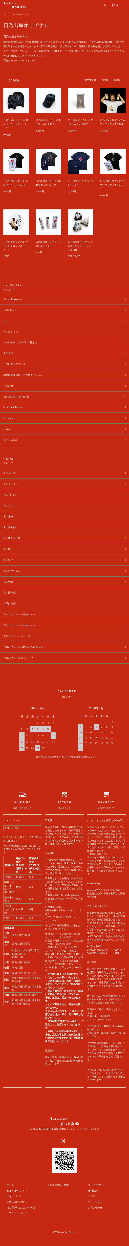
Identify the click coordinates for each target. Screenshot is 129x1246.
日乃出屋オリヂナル (23, 14)
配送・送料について (14, 1207)
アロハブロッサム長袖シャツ (21, 640)
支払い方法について (14, 1219)
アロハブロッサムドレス (18, 652)
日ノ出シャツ (11, 333)
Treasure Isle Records (16, 401)
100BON (8, 390)
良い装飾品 (10, 537)
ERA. (6, 321)
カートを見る (92, 1219)
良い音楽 (9, 594)
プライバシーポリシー (15, 1230)
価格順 (105, 80)
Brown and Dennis (14, 412)
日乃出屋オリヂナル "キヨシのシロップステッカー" (15, 246)
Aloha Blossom (12, 299)
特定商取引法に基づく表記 (17, 1224)
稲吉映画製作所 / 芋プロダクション (25, 379)
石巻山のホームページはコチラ (19, 60)
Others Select (11, 446)
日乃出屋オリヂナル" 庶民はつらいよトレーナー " (15, 124)
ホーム (6, 14)
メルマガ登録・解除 (54, 1202)
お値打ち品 (10, 617)
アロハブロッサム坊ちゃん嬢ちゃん (26, 663)
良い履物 (9, 526)
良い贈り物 (10, 606)
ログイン (89, 1213)
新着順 (117, 80)
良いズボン (10, 514)
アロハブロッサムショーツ (20, 675)
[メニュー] (124, 5)
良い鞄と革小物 (13, 549)
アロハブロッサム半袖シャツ (21, 629)
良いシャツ (10, 480)
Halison (8, 435)
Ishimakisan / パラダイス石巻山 (22, 344)
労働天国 (9, 356)
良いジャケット (13, 491)
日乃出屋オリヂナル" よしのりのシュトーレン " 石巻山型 (80, 246)
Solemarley (9, 423)
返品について (10, 1213)
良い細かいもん (13, 583)
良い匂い (9, 572)
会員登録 (89, 1207)
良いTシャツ (11, 503)
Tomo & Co (10, 310)
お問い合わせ (92, 1224)
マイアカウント (93, 1202)
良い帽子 (9, 560)
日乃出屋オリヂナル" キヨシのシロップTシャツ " (112, 185)
